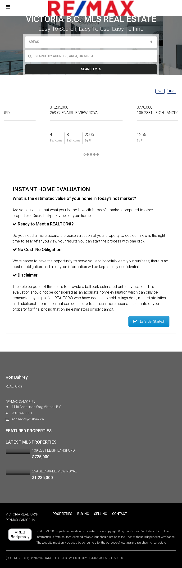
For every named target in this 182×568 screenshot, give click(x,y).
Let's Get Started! (148, 321)
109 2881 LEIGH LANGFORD (53, 450)
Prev (160, 91)
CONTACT (118, 514)
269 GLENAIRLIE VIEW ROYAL (54, 471)
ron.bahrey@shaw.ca (28, 419)
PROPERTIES (62, 514)
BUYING (83, 514)
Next (171, 91)
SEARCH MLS (91, 69)
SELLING (100, 514)
